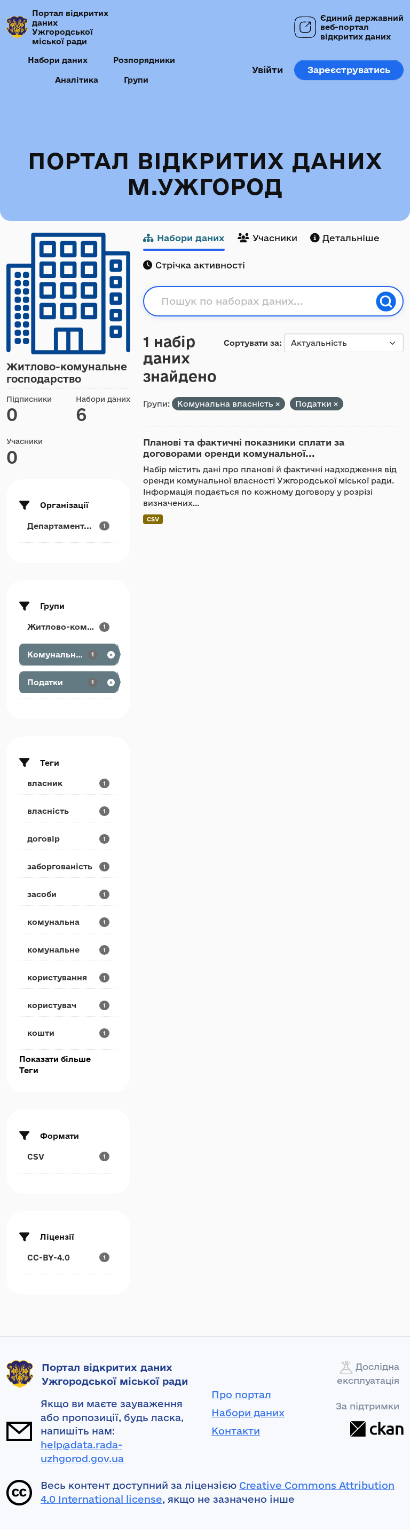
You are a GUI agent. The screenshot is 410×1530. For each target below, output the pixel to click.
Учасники (267, 238)
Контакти (235, 1430)
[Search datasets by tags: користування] (68, 977)
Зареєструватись (349, 70)
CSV (153, 519)
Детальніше (345, 238)
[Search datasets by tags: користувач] (68, 1005)
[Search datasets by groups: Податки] (68, 682)
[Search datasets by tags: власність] (68, 811)
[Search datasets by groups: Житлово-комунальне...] (68, 627)
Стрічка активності (194, 265)
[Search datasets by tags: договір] (68, 839)
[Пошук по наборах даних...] (265, 301)
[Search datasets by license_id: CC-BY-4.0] (68, 1258)
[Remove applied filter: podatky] (336, 404)
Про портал (241, 1394)
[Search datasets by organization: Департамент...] (68, 526)
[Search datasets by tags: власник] (68, 783)
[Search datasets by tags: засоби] (68, 894)
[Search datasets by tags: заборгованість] (68, 866)
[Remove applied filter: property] (277, 404)
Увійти (267, 70)
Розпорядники (144, 60)
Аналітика (76, 79)
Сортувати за (251, 342)
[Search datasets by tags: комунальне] (68, 950)
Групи (136, 79)
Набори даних (58, 60)
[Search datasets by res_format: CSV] (68, 1157)
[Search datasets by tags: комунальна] (68, 922)
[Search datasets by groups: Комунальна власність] (68, 654)
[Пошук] (386, 301)
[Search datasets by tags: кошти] (68, 1033)
